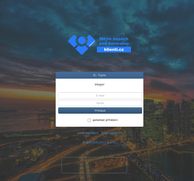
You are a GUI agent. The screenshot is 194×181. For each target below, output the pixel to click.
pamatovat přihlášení (103, 120)
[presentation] (94, 165)
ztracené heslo (112, 132)
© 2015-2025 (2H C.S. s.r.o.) (99, 142)
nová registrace (87, 132)
